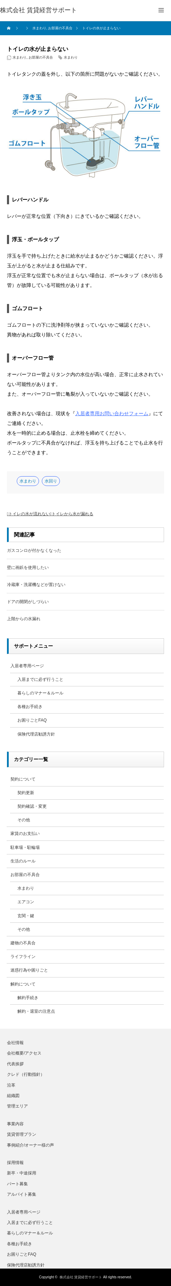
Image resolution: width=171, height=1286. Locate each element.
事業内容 (15, 1123)
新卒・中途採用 (21, 1173)
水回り (51, 481)
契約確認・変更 (32, 806)
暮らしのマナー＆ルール (40, 693)
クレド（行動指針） (26, 1074)
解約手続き (27, 997)
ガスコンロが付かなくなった (34, 550)
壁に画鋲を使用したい (28, 567)
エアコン (25, 901)
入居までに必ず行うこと (40, 679)
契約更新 (25, 792)
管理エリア (17, 1106)
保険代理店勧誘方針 (36, 734)
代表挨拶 (15, 1063)
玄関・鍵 (25, 915)
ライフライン (23, 956)
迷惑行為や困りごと (29, 970)
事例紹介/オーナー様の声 (30, 1145)
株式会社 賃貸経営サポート (81, 1277)
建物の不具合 (23, 943)
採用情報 (15, 1162)
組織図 (13, 1095)
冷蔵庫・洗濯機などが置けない (36, 584)
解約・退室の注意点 (36, 1011)
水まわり (19, 57)
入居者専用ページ (27, 665)
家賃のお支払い (25, 833)
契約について (23, 779)
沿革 (11, 1085)
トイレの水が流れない (29, 513)
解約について (23, 984)
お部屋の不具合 (41, 57)
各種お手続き (29, 706)
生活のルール (23, 861)
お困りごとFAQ (32, 720)
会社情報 (15, 1042)
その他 (23, 819)
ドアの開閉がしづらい (28, 601)
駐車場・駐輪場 (25, 847)
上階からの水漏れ (23, 618)
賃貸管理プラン (21, 1134)
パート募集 (17, 1183)
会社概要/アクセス (24, 1053)
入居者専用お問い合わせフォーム (111, 413)
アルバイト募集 (21, 1194)
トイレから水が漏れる (72, 513)
